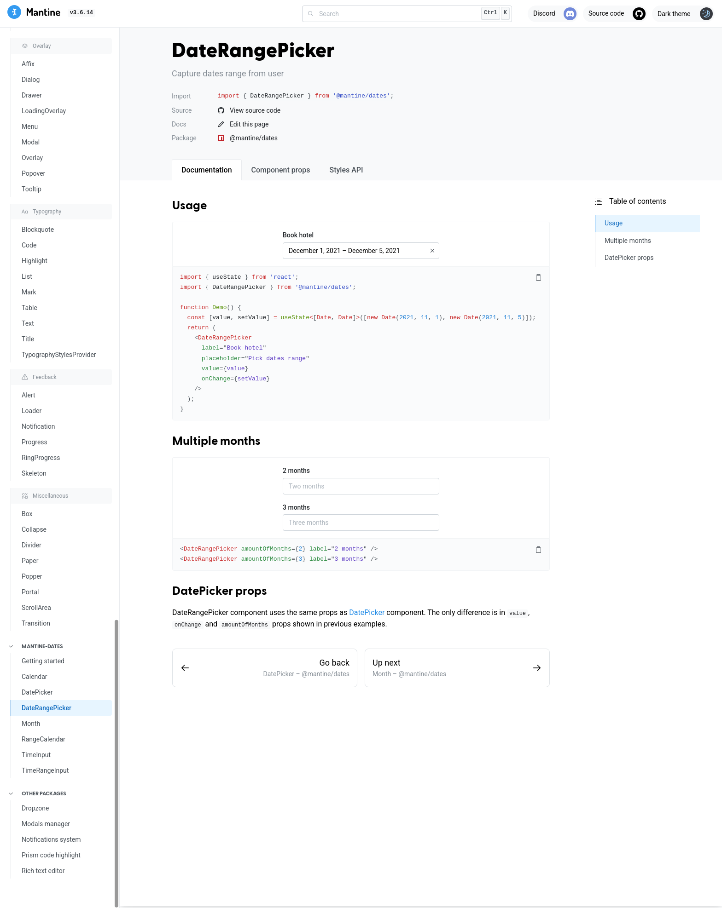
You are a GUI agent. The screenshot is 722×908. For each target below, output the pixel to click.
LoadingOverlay (44, 111)
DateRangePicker (46, 708)
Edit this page (243, 124)
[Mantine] (33, 14)
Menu (30, 126)
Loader (31, 410)
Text (28, 323)
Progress (34, 442)
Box (27, 513)
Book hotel (298, 235)
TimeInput (36, 755)
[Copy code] (538, 277)
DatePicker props (219, 592)
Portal (30, 592)
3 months (296, 507)
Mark (29, 292)
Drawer (32, 95)
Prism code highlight (51, 855)
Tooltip (31, 189)
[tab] (207, 169)
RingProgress (41, 457)
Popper (32, 576)
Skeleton (34, 473)
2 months (296, 470)
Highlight (34, 260)
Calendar (34, 676)
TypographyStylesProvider (59, 354)
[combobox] (407, 14)
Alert (28, 395)
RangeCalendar (43, 739)
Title (28, 339)
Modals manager (46, 824)
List (27, 276)
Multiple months (216, 442)
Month (31, 723)
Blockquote (38, 229)
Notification (38, 426)
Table (29, 307)
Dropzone (35, 808)
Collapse (34, 529)
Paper (30, 560)
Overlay (32, 157)
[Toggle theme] (683, 14)
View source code (249, 110)
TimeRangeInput (45, 770)
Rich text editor (43, 870)
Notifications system (51, 839)
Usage (189, 206)
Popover (33, 173)
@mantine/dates (248, 138)
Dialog (31, 79)
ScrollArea (36, 607)
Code (29, 245)
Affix (28, 64)
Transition (36, 623)
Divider (31, 545)
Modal (31, 142)
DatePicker (37, 692)
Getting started (43, 661)
